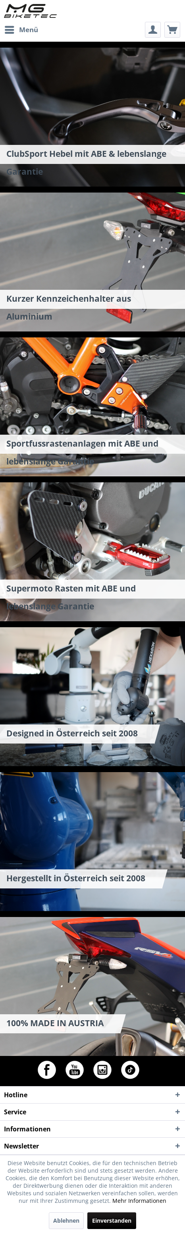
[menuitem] (21, 30)
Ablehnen (66, 1220)
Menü (21, 28)
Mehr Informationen (139, 1200)
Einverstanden (111, 1220)
